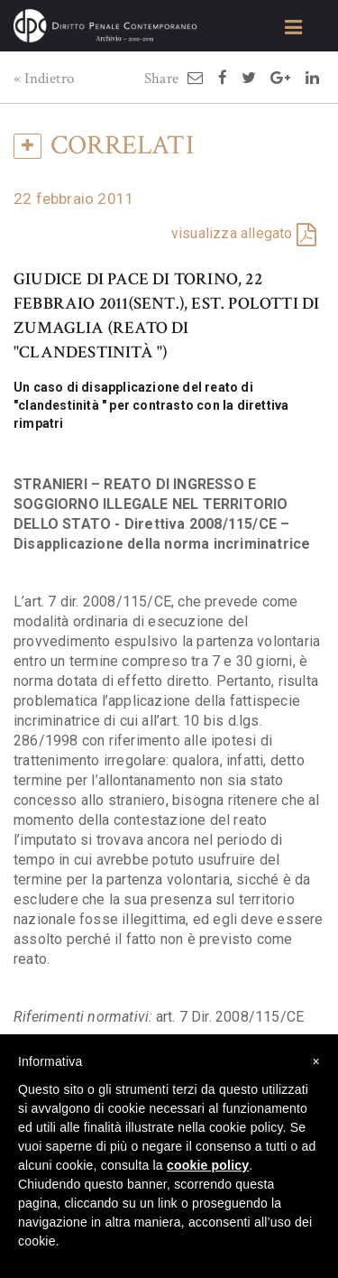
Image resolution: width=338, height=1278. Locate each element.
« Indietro (44, 78)
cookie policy (208, 1165)
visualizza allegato (232, 233)
